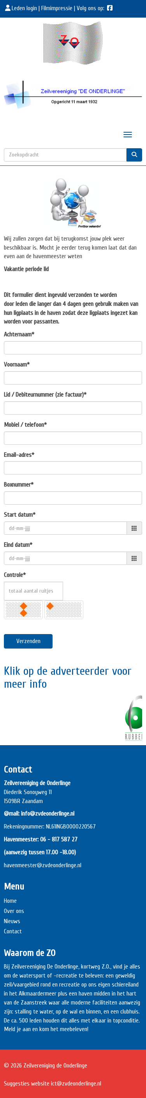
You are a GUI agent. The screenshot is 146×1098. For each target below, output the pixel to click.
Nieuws (12, 921)
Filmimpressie (56, 8)
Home (10, 900)
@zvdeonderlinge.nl (59, 865)
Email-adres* (19, 454)
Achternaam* (19, 334)
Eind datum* (18, 544)
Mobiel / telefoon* (25, 424)
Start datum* (19, 514)
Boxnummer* (18, 484)
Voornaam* (17, 364)
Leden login (21, 8)
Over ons (14, 911)
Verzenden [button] (28, 641)
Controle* (15, 575)
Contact (13, 931)
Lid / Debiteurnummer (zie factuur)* (45, 394)
